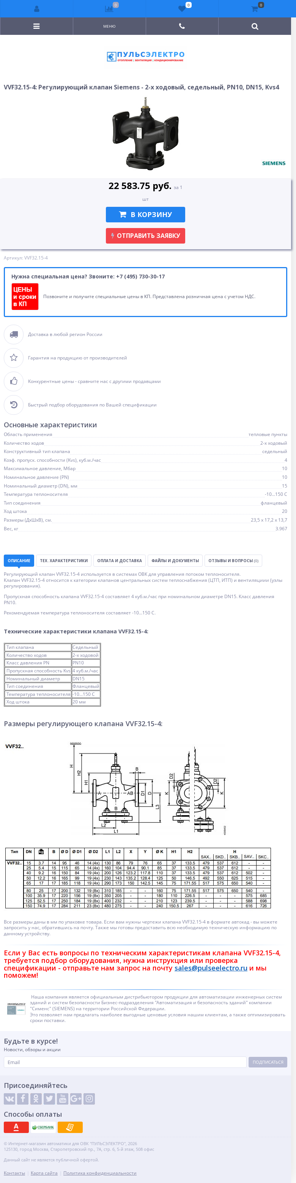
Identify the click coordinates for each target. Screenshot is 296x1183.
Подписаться (268, 1062)
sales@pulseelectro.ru (211, 967)
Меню (109, 26)
